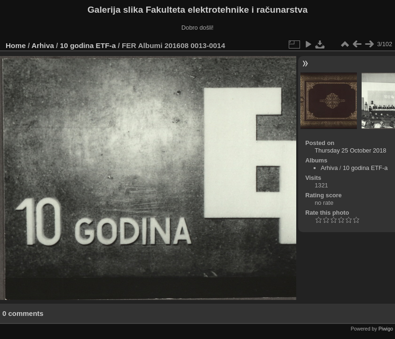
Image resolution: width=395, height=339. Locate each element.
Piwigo (386, 328)
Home (16, 45)
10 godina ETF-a (88, 45)
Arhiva (43, 45)
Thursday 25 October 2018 (350, 150)
